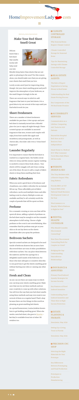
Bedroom (21, 34)
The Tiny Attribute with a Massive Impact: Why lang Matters (60, 178)
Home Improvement (31, 34)
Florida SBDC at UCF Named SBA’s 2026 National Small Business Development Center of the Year (60, 192)
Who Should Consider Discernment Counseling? (59, 231)
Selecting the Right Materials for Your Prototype (58, 354)
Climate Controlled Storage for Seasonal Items (59, 53)
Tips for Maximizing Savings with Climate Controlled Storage (59, 64)
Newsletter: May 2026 (59, 322)
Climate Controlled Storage (58, 34)
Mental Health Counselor (57, 220)
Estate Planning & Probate (57, 315)
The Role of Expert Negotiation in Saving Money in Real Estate (59, 86)
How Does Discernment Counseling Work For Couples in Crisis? (60, 242)
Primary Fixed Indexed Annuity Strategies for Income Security (60, 278)
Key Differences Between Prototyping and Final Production (59, 366)
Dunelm (39, 314)
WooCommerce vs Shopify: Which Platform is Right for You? (60, 206)
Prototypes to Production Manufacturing (56, 377)
